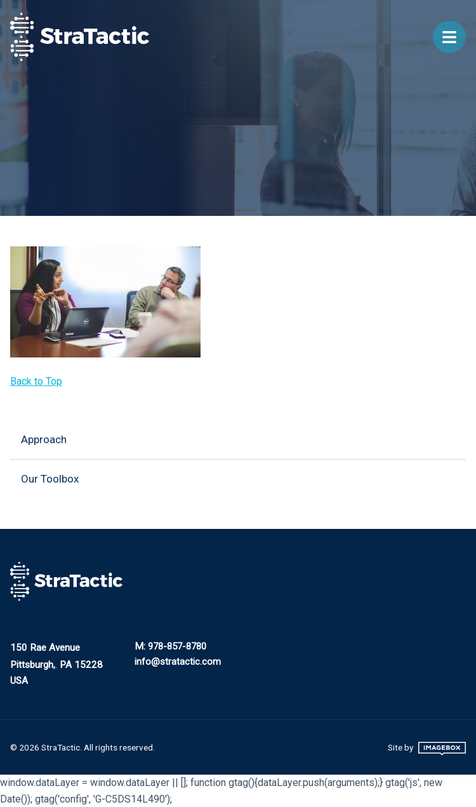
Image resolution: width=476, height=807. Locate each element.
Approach (44, 439)
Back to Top (36, 381)
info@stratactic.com (178, 661)
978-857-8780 (177, 646)
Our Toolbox (50, 478)
